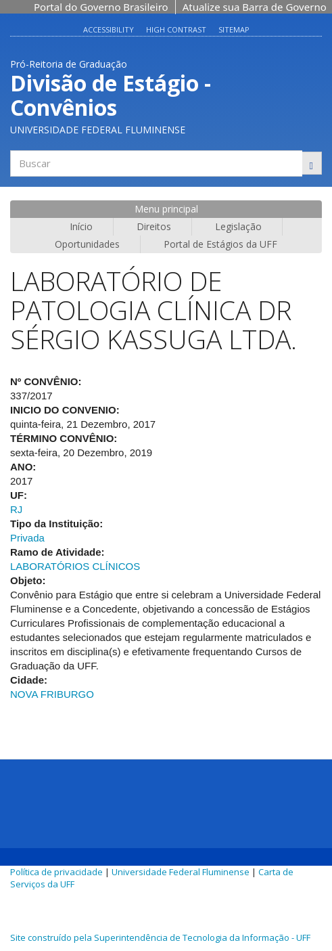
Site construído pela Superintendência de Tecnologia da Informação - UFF (160, 937)
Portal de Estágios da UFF (220, 244)
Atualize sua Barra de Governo (255, 7)
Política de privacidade (56, 872)
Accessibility (108, 29)
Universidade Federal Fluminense (181, 872)
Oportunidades (87, 244)
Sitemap (234, 29)
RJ (16, 509)
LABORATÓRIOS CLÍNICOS (75, 566)
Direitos (154, 226)
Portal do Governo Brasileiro (101, 7)
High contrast (176, 29)
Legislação (238, 226)
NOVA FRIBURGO (52, 694)
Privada (27, 538)
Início (81, 226)
